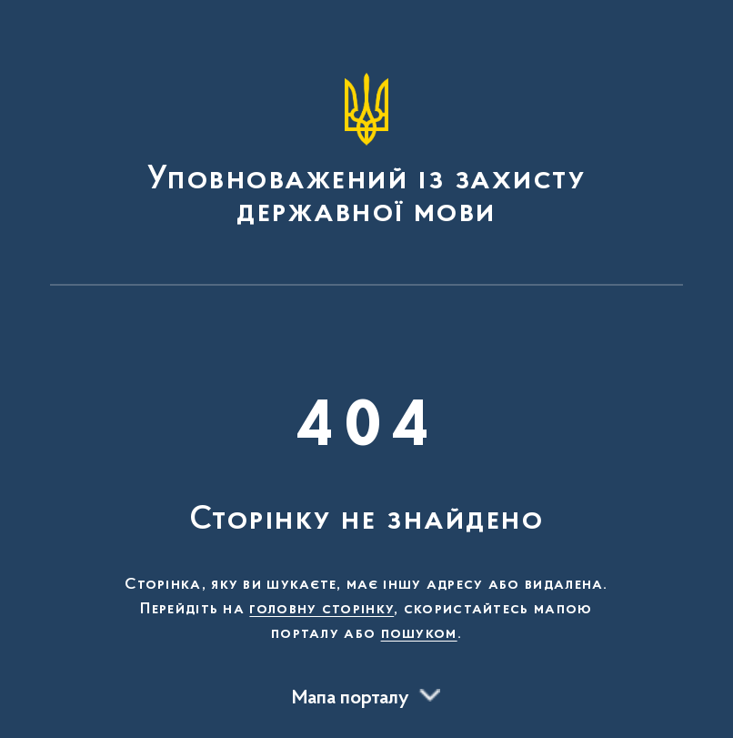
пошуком (419, 634)
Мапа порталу (350, 699)
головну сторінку (321, 610)
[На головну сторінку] (366, 151)
